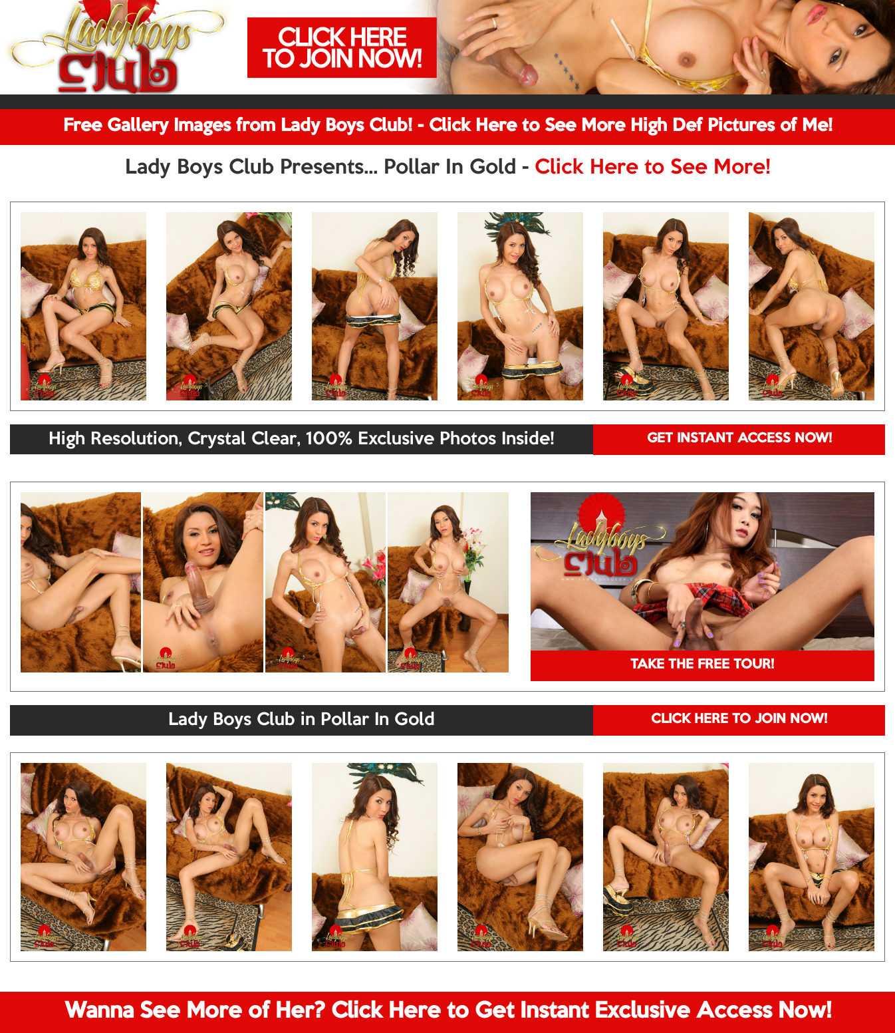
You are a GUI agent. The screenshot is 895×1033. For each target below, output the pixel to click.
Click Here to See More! (653, 168)
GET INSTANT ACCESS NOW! (739, 439)
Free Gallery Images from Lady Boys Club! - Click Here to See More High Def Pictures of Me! (447, 126)
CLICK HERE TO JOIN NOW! (739, 720)
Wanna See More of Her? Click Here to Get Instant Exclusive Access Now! (447, 1012)
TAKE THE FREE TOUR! (702, 665)
